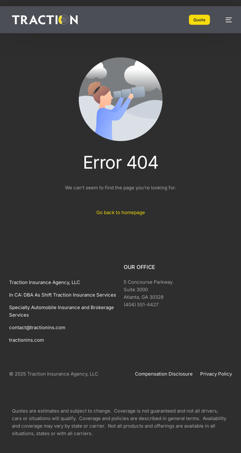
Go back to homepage (120, 212)
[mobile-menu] (225, 20)
